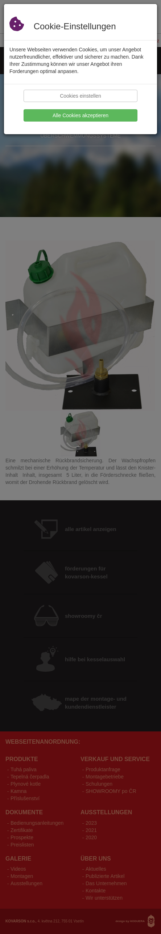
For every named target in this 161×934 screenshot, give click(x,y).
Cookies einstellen (80, 96)
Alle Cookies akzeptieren (80, 115)
